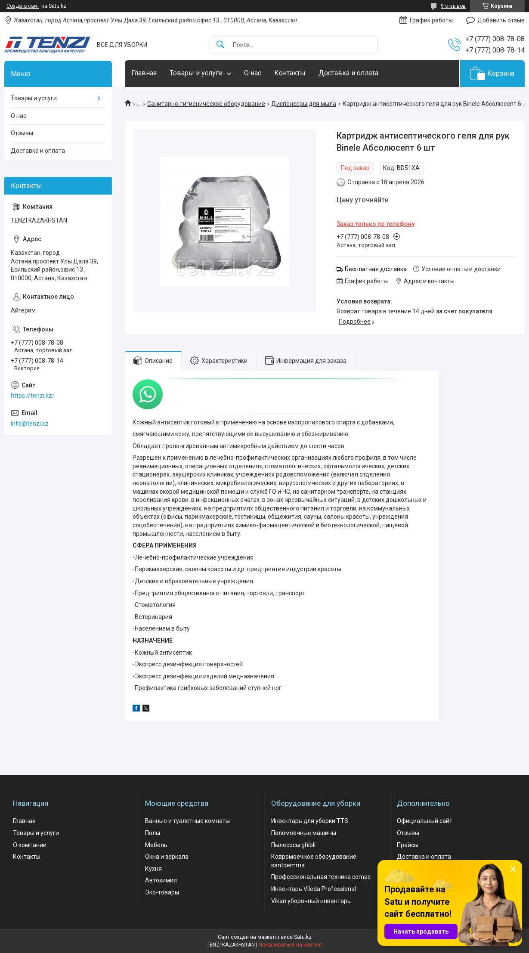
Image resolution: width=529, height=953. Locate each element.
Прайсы (407, 845)
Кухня (153, 868)
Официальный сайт (424, 820)
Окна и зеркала (167, 856)
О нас (252, 73)
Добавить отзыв (501, 20)
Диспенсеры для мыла (303, 103)
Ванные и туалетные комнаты (187, 820)
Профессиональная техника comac (321, 876)
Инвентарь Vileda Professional (313, 888)
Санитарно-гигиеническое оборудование (206, 103)
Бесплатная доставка (376, 269)
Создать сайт (22, 6)
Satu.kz (303, 937)
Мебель (156, 845)
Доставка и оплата (348, 73)
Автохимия (161, 880)
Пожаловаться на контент (290, 945)
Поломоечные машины (303, 832)
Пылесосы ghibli (293, 845)
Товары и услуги (196, 73)
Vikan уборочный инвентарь (311, 900)
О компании (29, 845)
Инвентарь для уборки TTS (309, 820)
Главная (144, 73)
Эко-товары (162, 892)
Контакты (290, 73)
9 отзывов (453, 6)
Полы (152, 832)
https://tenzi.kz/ (33, 395)
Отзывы (22, 133)
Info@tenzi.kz (30, 423)
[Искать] (220, 45)
